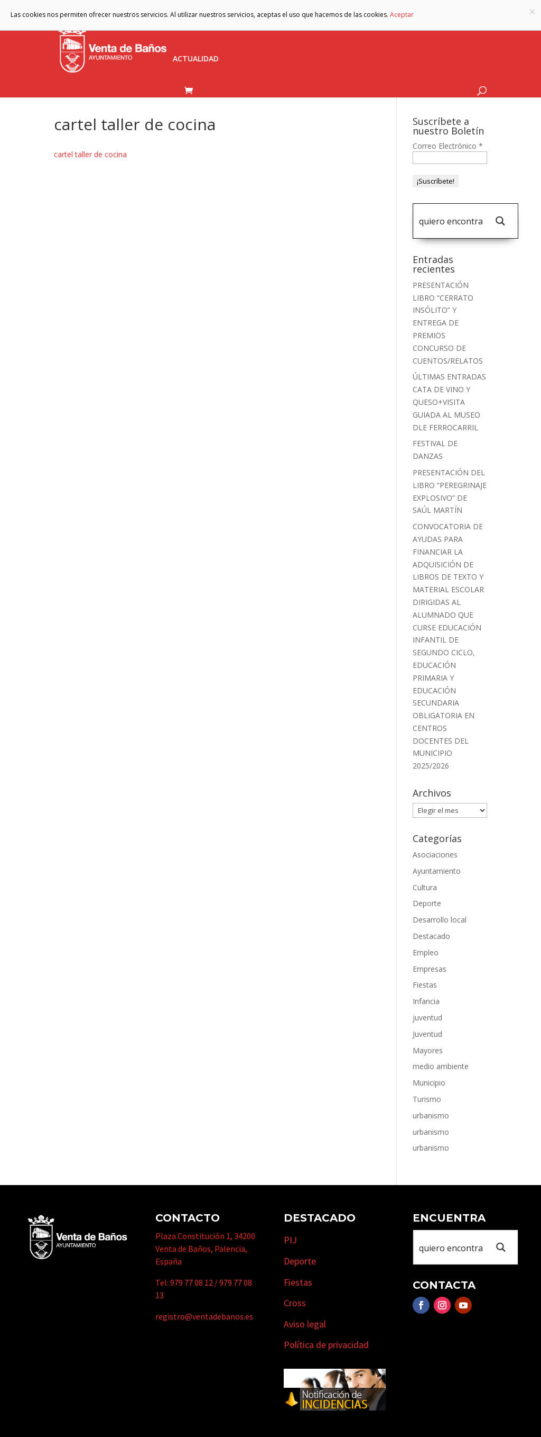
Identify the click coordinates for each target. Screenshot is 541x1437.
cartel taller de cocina (90, 154)
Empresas (392, 28)
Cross (295, 1303)
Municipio (274, 28)
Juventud (427, 1034)
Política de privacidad (326, 1345)
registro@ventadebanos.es (204, 1316)
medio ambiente (441, 1066)
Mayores (428, 1050)
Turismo (333, 28)
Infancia (426, 1001)
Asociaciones (435, 854)
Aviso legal (305, 1324)
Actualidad (196, 59)
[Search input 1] (450, 221)
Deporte (427, 903)
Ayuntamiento (203, 28)
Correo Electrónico (448, 146)
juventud (427, 1018)
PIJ (290, 1240)
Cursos (447, 28)
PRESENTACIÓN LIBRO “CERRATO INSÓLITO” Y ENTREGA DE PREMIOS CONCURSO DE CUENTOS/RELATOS (448, 323)
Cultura (425, 887)
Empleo (426, 952)
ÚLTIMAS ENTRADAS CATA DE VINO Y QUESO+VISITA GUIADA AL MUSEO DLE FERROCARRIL (449, 402)
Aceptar (402, 14)
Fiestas (425, 985)
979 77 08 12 (191, 1282)
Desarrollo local (440, 920)
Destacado (431, 936)
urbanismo (431, 1115)
